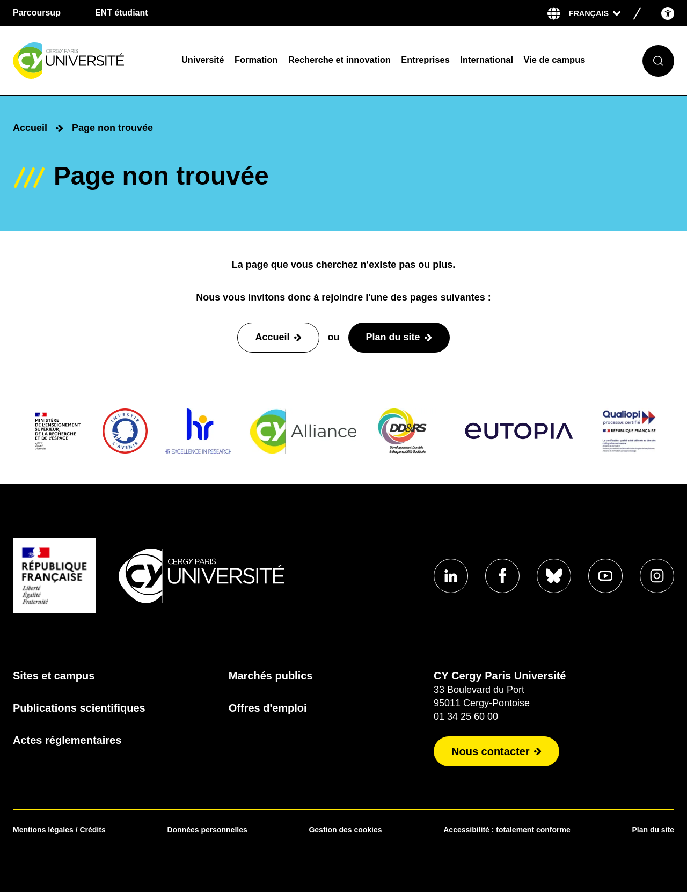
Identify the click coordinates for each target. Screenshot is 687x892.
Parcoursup (37, 12)
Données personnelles (207, 829)
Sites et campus (53, 676)
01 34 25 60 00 (466, 716)
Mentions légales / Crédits (59, 829)
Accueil (30, 127)
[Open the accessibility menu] (667, 13)
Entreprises (425, 59)
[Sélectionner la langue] (594, 13)
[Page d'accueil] (90, 60)
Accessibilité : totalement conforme (507, 829)
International (486, 59)
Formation (256, 59)
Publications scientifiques (79, 708)
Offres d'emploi (268, 708)
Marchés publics (271, 676)
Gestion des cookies (345, 829)
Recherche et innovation (339, 59)
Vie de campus (555, 59)
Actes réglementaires (67, 740)
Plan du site (653, 829)
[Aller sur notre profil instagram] (657, 576)
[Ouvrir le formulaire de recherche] (658, 61)
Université (202, 59)
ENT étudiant (121, 12)
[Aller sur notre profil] (451, 576)
